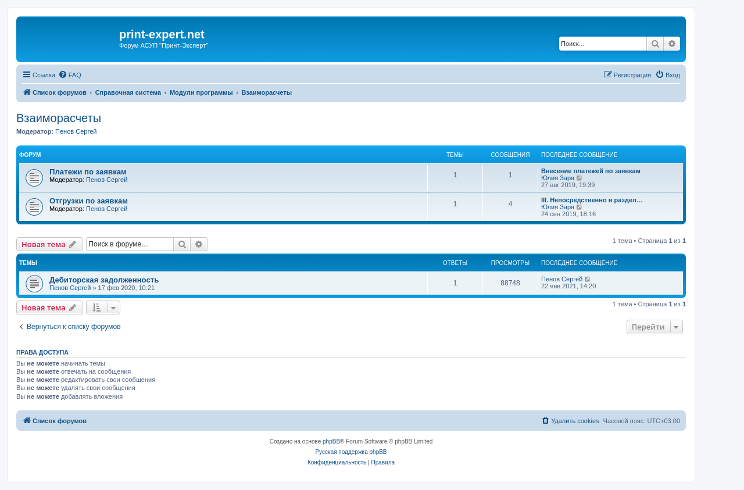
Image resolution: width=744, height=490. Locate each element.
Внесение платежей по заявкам (591, 170)
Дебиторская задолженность (104, 280)
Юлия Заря (557, 177)
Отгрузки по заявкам (88, 200)
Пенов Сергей (75, 131)
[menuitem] (69, 75)
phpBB (331, 441)
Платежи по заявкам (88, 171)
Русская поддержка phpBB (351, 452)
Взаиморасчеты (58, 118)
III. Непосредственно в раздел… (592, 199)
